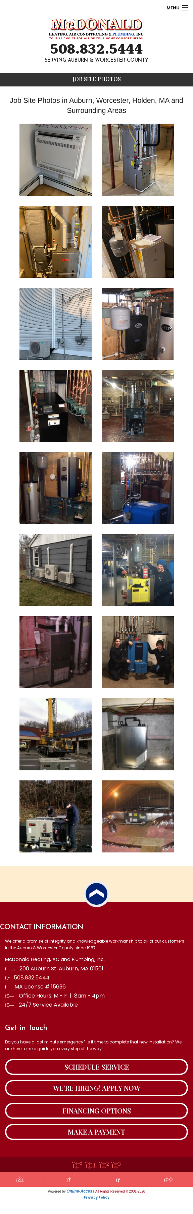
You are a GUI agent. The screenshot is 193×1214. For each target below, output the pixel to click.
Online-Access (80, 1191)
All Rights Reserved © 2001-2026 (120, 1191)
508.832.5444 (96, 49)
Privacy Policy (96, 1197)
